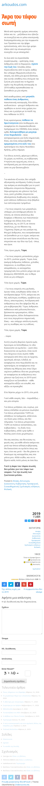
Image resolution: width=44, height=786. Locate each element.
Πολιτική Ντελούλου (10, 729)
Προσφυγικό (32, 483)
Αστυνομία (24, 481)
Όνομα (5, 638)
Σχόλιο (5, 607)
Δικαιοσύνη (9, 483)
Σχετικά (5, 743)
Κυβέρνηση (21, 483)
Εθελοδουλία (8, 709)
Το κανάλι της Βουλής (11, 746)
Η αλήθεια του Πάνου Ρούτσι (13, 716)
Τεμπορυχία (7, 720)
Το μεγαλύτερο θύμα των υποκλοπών (17, 696)
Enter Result (8, 669)
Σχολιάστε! (36, 569)
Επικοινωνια (7, 739)
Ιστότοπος (7, 658)
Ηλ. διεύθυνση (8, 648)
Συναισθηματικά (11, 486)
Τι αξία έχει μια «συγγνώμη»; (13, 702)
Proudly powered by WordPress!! (16, 782)
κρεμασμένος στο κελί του (17, 143)
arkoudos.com (14, 4)
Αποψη (16, 481)
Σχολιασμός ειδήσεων (29, 486)
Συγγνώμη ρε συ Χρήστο (12, 705)
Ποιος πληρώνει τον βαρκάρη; (14, 692)
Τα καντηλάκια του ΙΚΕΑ (11, 713)
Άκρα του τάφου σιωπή (19, 19)
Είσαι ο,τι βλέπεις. (19, 756)
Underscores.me (22, 784)
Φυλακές (8, 489)
